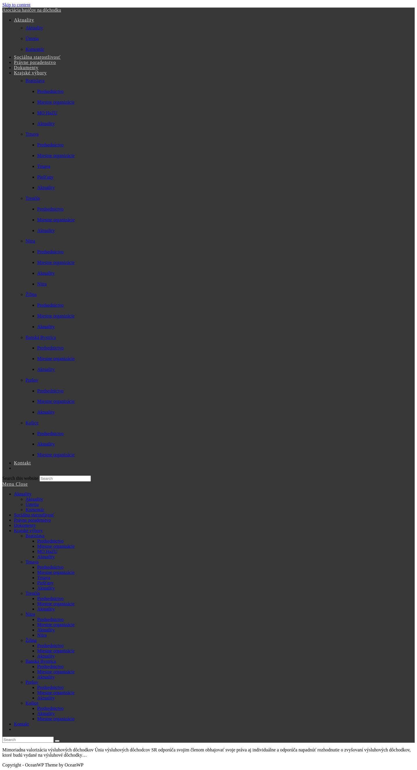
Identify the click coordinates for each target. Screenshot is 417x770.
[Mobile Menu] (15, 484)
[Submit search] (57, 741)
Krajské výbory (28, 530)
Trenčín (33, 593)
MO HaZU (47, 551)
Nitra (30, 614)
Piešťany (45, 582)
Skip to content (16, 4)
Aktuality (22, 493)
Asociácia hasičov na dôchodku (31, 10)
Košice (32, 703)
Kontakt (21, 723)
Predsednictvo (50, 541)
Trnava (32, 561)
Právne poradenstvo (32, 520)
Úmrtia (32, 504)
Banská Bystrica (41, 661)
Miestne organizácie (56, 546)
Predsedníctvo (50, 567)
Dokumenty (25, 525)
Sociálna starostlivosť (34, 514)
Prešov (32, 682)
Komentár (35, 509)
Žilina (31, 640)
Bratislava (35, 535)
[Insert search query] (28, 740)
